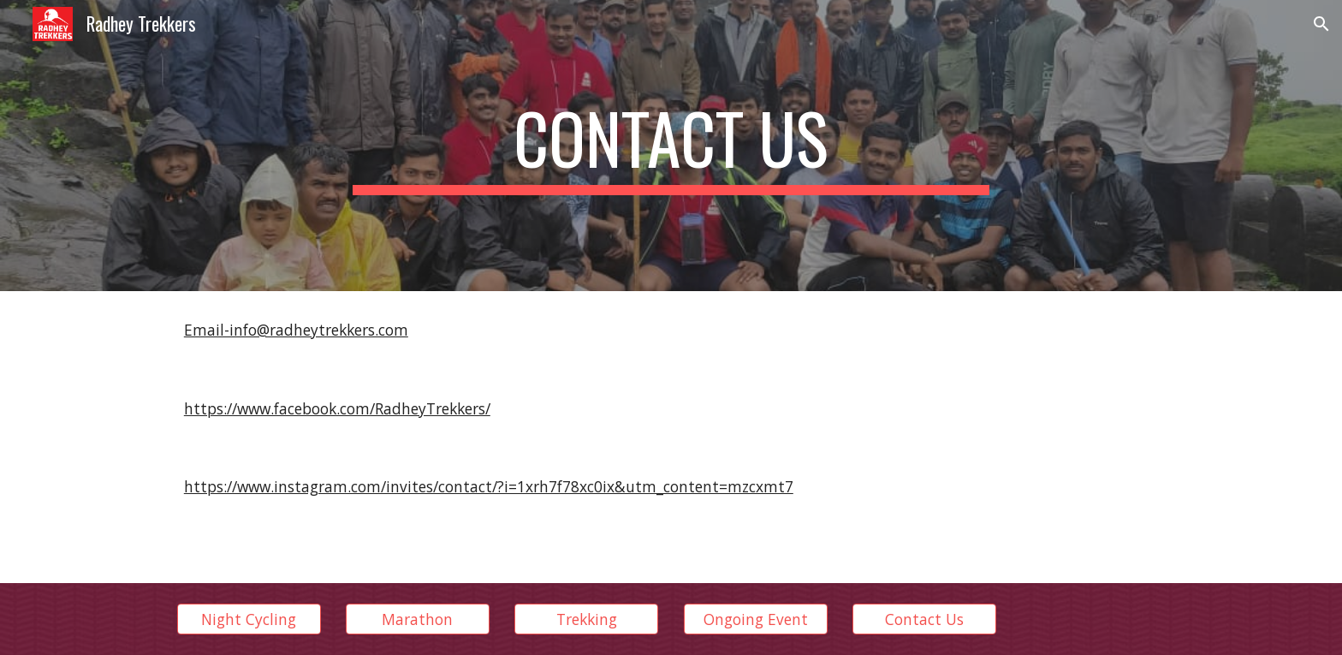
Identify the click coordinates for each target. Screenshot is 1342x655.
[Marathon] (418, 619)
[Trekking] (586, 619)
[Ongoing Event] (756, 619)
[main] (671, 145)
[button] (1321, 24)
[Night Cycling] (249, 619)
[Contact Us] (924, 619)
